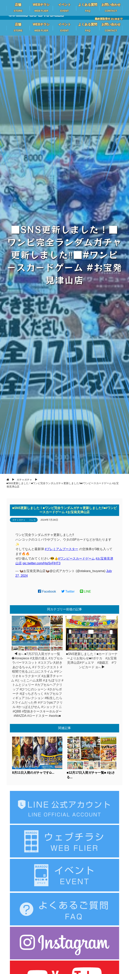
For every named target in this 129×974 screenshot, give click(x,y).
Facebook (47, 591)
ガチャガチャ (18, 520)
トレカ (32, 520)
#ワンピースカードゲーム (76, 558)
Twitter (68, 591)
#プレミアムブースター (61, 549)
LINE (85, 591)
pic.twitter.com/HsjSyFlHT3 (41, 563)
